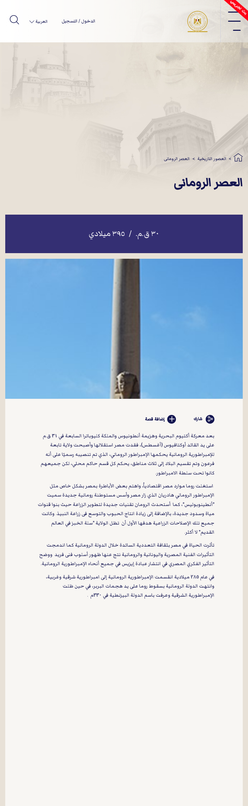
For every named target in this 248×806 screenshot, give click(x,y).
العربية (41, 21)
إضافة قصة (160, 419)
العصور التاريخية (211, 158)
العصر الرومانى (177, 158)
